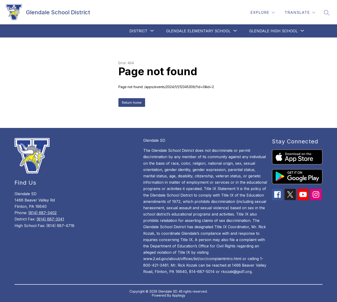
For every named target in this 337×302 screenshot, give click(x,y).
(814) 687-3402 (42, 212)
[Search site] (327, 12)
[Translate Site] (299, 12)
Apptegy (178, 295)
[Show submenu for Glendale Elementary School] (198, 31)
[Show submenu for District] (138, 31)
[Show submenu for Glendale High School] (273, 31)
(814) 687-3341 (50, 219)
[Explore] (262, 12)
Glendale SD (154, 140)
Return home (132, 102)
